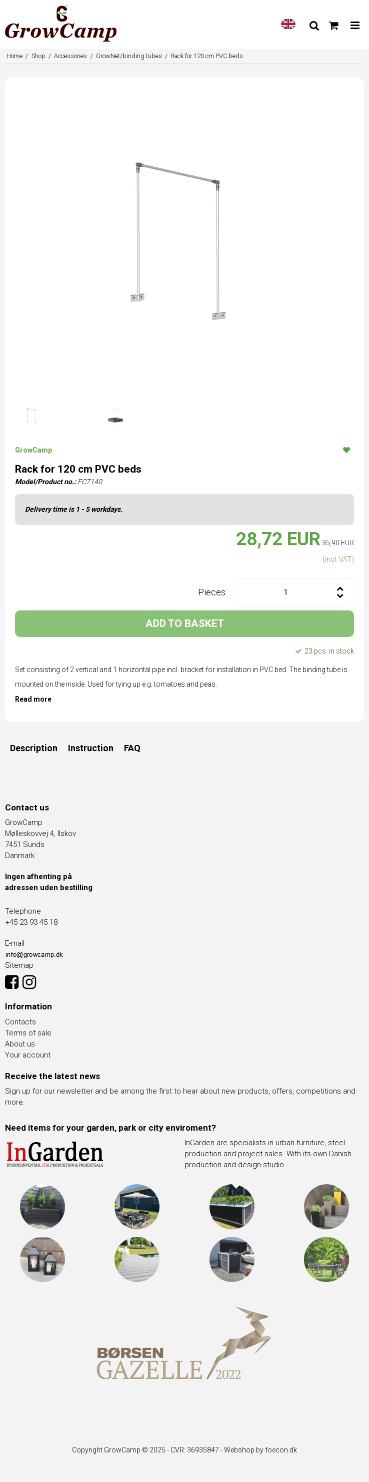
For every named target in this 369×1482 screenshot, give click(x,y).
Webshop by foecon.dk (260, 1450)
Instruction (91, 748)
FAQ (132, 748)
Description (34, 748)
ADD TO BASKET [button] (185, 623)
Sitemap (19, 965)
